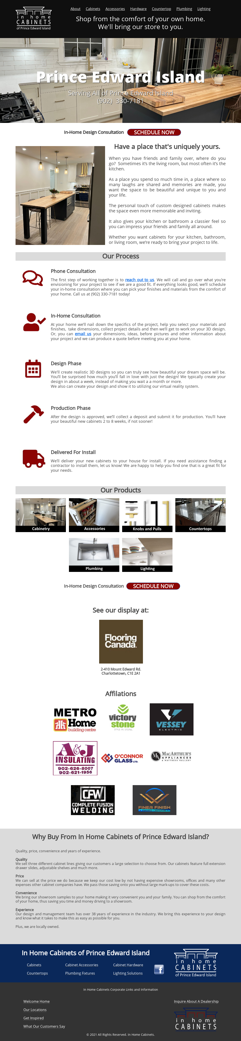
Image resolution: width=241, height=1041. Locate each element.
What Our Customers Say (44, 1026)
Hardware (138, 8)
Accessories (115, 8)
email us (83, 333)
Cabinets (93, 8)
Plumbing (184, 8)
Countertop (161, 8)
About (75, 8)
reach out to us (139, 279)
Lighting (204, 8)
